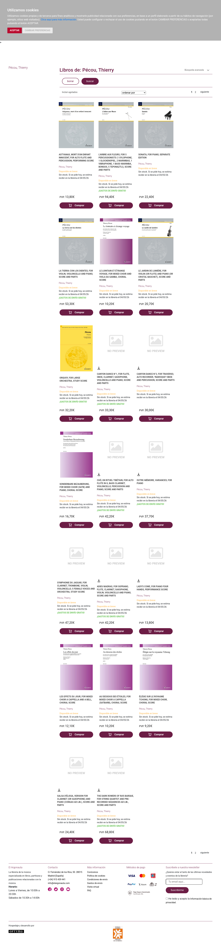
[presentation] (189, 911)
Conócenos (92, 872)
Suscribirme (177, 890)
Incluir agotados (69, 92)
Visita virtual (93, 887)
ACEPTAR (14, 30)
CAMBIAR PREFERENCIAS (37, 30)
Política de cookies (96, 876)
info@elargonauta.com (59, 883)
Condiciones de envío (97, 879)
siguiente (204, 92)
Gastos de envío (95, 883)
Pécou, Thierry (65, 167)
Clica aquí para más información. (59, 19)
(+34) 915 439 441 (57, 879)
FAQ (89, 890)
